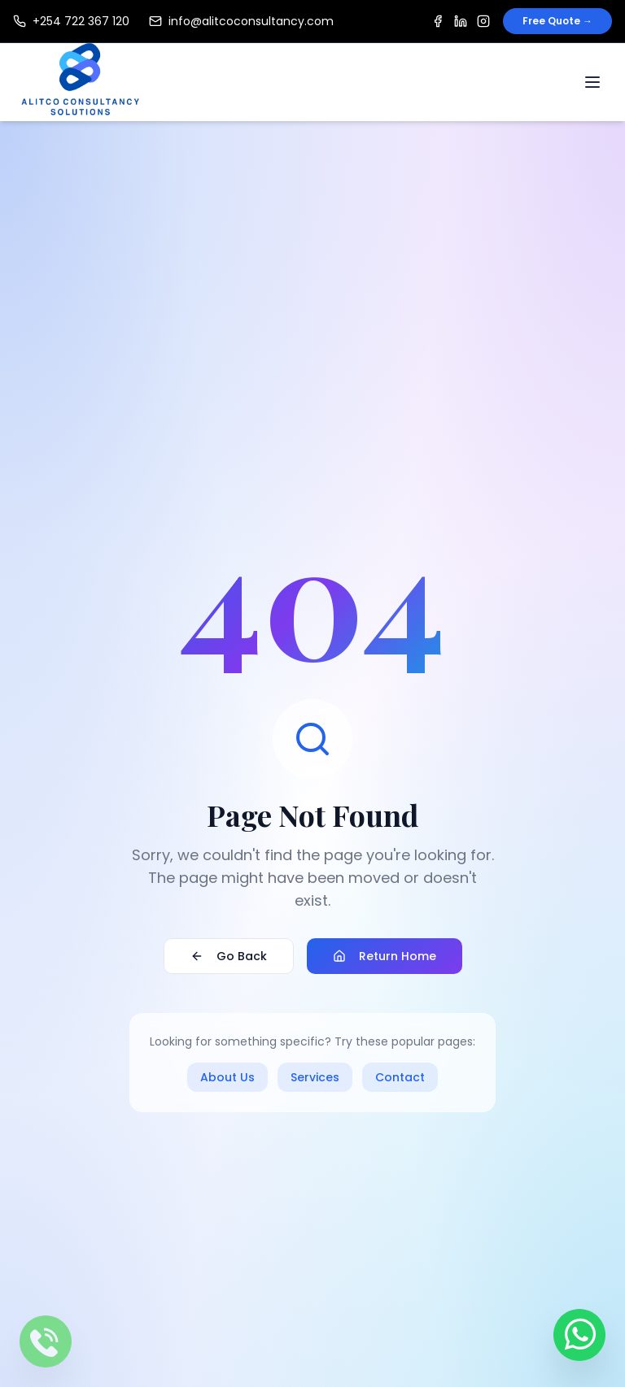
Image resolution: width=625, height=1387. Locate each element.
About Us (227, 1078)
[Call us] (46, 1341)
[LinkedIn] (460, 21)
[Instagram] (483, 21)
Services (315, 1078)
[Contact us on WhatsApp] (579, 1328)
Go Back (228, 957)
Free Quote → (557, 21)
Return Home (384, 957)
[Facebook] (437, 21)
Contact (400, 1078)
